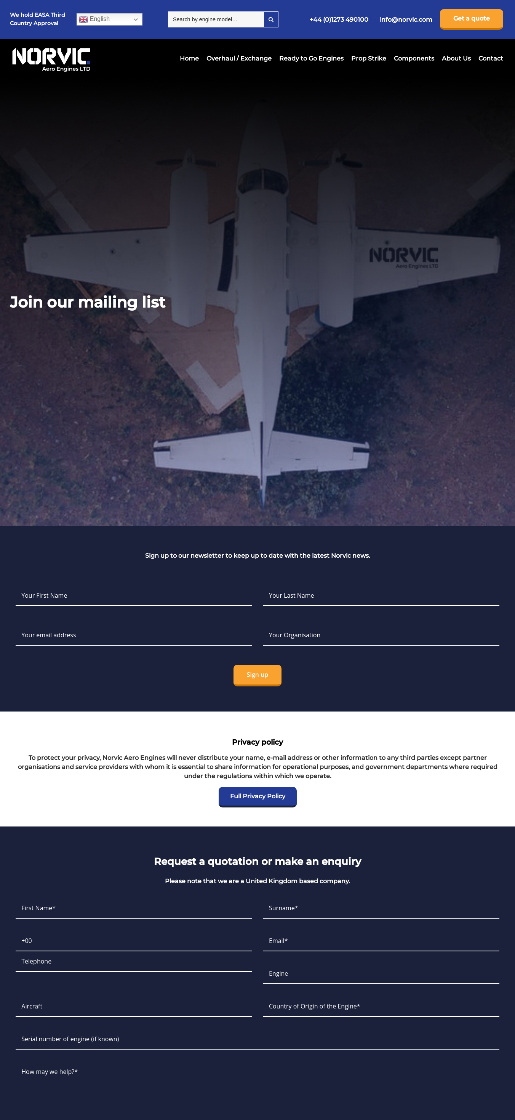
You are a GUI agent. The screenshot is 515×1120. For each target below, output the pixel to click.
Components (414, 58)
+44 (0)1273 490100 (339, 19)
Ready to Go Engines (311, 58)
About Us (456, 58)
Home (189, 58)
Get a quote (471, 18)
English (94, 19)
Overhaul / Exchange (239, 58)
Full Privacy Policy (257, 796)
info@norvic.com (406, 19)
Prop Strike (368, 58)
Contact (490, 58)
